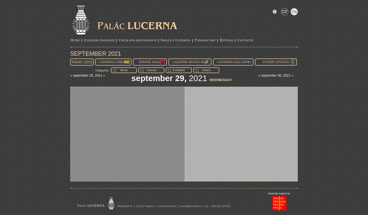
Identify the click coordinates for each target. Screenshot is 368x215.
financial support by (279, 193)
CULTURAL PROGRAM (99, 40)
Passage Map (205, 40)
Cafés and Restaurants (138, 40)
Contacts (245, 40)
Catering (183, 40)
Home (75, 40)
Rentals (226, 40)
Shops (166, 40)
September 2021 (95, 53)
